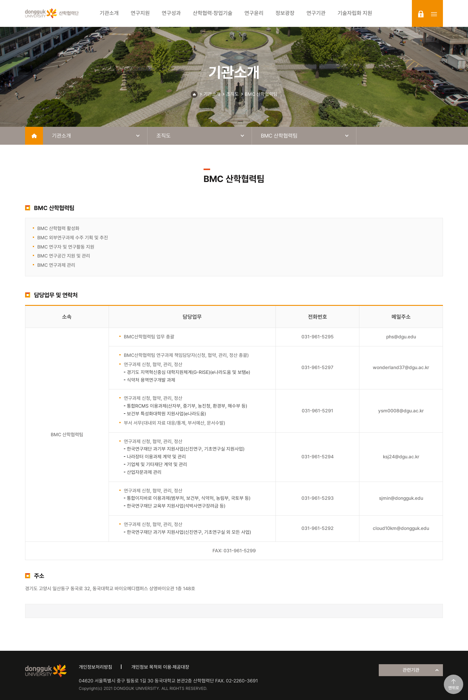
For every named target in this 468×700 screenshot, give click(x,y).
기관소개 (212, 94)
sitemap (434, 14)
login (421, 14)
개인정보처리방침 (95, 667)
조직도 (232, 94)
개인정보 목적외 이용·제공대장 (160, 667)
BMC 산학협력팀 (261, 94)
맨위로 (453, 687)
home (34, 136)
